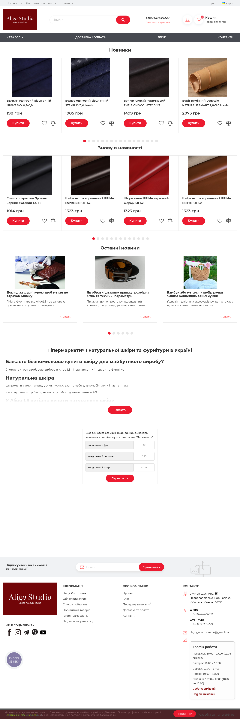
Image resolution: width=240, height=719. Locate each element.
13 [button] (138, 201)
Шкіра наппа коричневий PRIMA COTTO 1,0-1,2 (206, 261)
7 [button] (111, 201)
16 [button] (151, 201)
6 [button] (106, 201)
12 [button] (133, 201)
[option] (120, 72)
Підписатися (151, 567)
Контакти (67, 3)
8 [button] (115, 201)
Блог (126, 599)
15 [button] (147, 201)
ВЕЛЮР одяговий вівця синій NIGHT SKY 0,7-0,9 (29, 164)
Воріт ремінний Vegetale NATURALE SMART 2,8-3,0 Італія (205, 164)
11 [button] (129, 201)
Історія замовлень (75, 615)
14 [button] (142, 201)
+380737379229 (158, 18)
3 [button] (93, 201)
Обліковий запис (74, 599)
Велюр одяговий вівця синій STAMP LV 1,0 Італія (86, 164)
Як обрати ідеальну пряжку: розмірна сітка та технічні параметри (118, 355)
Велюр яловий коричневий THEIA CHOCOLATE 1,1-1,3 (144, 164)
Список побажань (75, 604)
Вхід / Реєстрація (74, 593)
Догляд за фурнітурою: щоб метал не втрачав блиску (37, 355)
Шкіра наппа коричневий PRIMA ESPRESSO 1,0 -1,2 (89, 261)
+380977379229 (203, 624)
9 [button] (120, 201)
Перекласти (120, 539)
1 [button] (84, 201)
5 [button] (102, 201)
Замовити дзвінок (158, 22)
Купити (18, 184)
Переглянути (44, 77)
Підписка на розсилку (78, 621)
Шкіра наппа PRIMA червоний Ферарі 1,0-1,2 (146, 261)
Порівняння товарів (76, 610)
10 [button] (124, 201)
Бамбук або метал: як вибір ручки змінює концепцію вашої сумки (195, 355)
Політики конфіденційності (21, 715)
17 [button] (156, 201)
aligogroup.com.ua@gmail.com (211, 632)
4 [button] (97, 201)
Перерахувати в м (137, 604)
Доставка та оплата (39, 3)
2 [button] (88, 201)
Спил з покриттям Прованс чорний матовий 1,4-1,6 (27, 261)
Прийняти (184, 713)
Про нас (12, 3)
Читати (65, 378)
